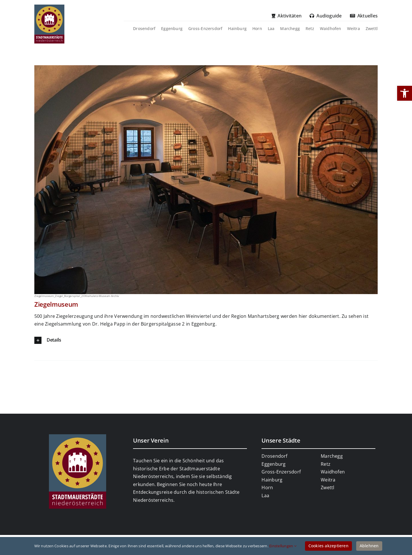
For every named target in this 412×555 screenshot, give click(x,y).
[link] (404, 93)
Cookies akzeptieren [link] (328, 545)
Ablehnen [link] (369, 545)
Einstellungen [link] (282, 545)
